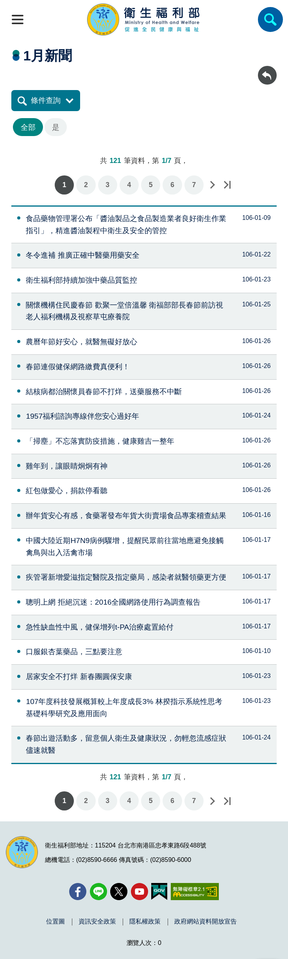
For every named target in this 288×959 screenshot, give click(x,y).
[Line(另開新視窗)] (98, 891)
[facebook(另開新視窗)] (77, 891)
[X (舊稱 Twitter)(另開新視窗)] (118, 891)
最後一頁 (227, 185)
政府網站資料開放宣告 (205, 921)
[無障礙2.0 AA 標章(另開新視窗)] (195, 891)
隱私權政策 (145, 921)
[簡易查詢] (270, 19)
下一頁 (212, 185)
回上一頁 (267, 69)
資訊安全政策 (97, 921)
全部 (28, 127)
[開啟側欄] (17, 19)
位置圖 (55, 921)
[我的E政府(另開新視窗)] (159, 891)
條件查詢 (46, 100)
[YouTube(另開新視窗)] (139, 891)
